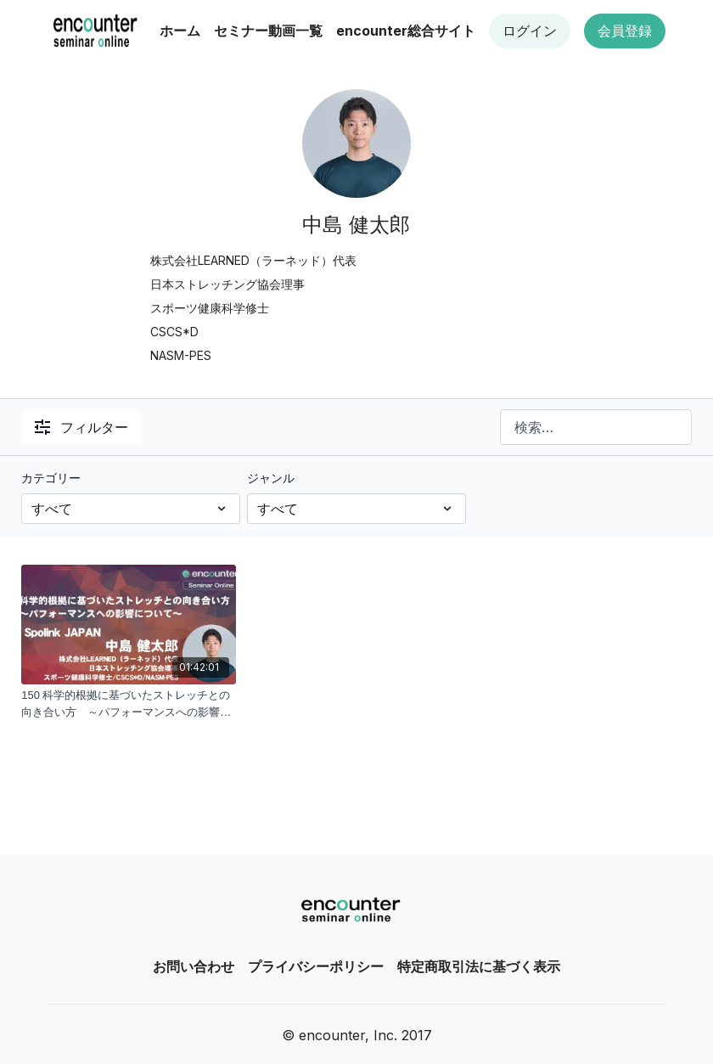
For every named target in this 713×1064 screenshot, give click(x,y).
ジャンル (271, 477)
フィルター (81, 427)
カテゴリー (51, 477)
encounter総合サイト (405, 30)
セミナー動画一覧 (268, 30)
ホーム (180, 30)
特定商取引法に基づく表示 (478, 966)
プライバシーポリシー (316, 966)
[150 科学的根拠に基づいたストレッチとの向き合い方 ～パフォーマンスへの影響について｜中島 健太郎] (128, 703)
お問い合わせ (193, 966)
